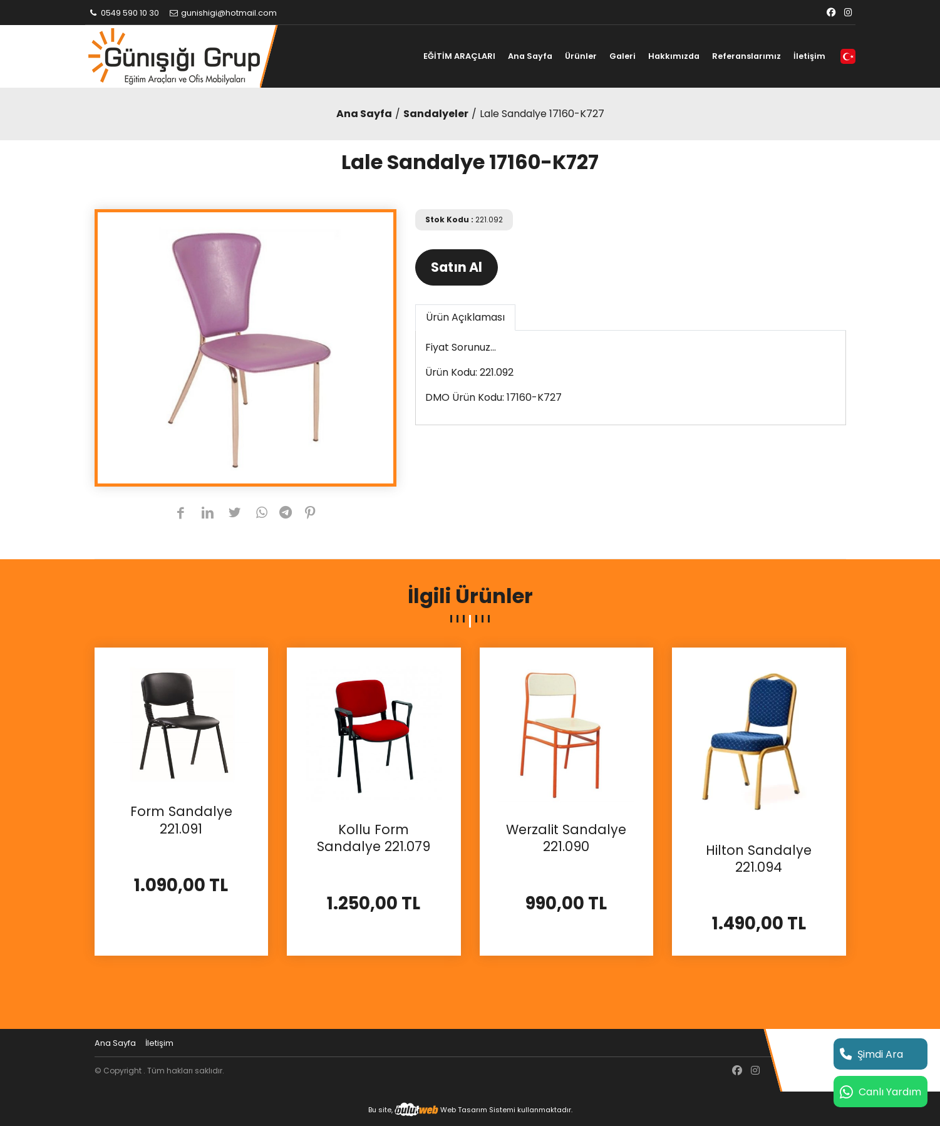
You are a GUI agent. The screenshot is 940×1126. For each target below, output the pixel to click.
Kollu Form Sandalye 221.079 (373, 838)
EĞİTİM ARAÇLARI (459, 56)
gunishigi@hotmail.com (222, 13)
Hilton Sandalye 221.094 (759, 859)
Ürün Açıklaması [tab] (465, 317)
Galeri (622, 56)
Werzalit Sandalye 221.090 (566, 838)
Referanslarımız (746, 56)
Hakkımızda (674, 56)
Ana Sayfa (530, 56)
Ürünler (581, 56)
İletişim (809, 56)
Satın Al (456, 267)
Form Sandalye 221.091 (181, 820)
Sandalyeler (435, 113)
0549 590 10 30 (124, 13)
